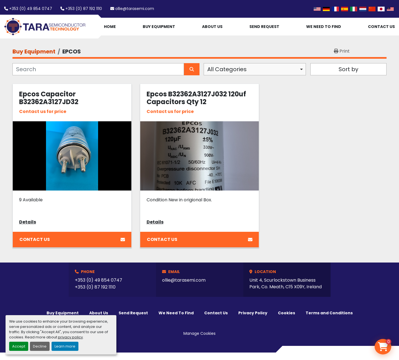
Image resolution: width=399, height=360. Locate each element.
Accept (18, 346)
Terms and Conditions (329, 313)
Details (27, 222)
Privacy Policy (252, 313)
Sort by (348, 69)
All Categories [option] (227, 69)
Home (110, 26)
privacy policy (70, 337)
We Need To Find (323, 26)
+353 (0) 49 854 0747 (30, 8)
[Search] (98, 69)
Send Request (264, 26)
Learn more (65, 346)
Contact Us (381, 26)
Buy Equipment (159, 26)
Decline (40, 346)
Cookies (286, 313)
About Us (212, 26)
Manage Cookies (199, 333)
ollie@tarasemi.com (134, 8)
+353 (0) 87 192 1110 (83, 8)
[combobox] (255, 69)
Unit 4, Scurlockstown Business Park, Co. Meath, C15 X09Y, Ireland (285, 283)
